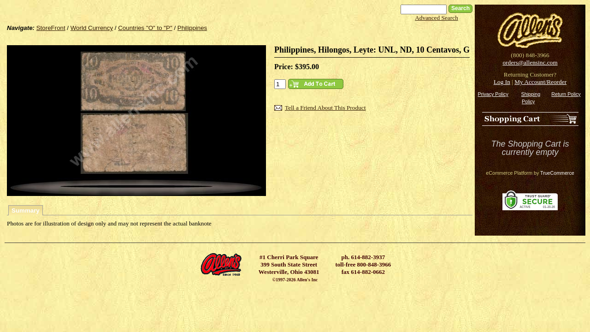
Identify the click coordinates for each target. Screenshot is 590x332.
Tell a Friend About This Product (325, 107)
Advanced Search (436, 17)
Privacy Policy (493, 94)
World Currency (92, 27)
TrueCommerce (557, 173)
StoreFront (50, 27)
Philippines (192, 27)
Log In (502, 81)
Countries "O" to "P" (145, 27)
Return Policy (565, 94)
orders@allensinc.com (529, 62)
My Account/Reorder (540, 81)
